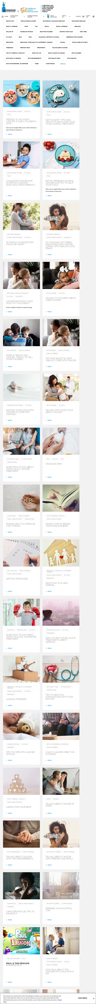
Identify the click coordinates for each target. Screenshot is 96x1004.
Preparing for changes (14, 55)
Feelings (9, 44)
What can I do (59, 66)
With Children (11, 71)
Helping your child (80, 44)
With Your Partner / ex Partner (34, 76)
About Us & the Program (56, 983)
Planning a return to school (64, 49)
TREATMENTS (64, 60)
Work (54, 76)
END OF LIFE (24, 33)
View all (80, 76)
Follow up (23, 44)
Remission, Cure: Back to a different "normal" (60, 55)
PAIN (35, 49)
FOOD (47, 38)
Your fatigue (67, 76)
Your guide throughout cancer (55, 980)
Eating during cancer (42, 33)
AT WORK (26, 27)
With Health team (72, 71)
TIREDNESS (32, 60)
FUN (58, 38)
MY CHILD (23, 49)
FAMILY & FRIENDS (33, 38)
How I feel (9, 49)
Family (69, 38)
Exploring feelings (13, 38)
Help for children (60, 44)
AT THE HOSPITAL (11, 27)
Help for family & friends (33, 987)
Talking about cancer (13, 66)
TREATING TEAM (48, 60)
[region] (48, 998)
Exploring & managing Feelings (68, 33)
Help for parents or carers (34, 982)
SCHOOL (87, 55)
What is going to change (79, 66)
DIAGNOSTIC (56, 27)
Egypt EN (90, 16)
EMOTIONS (9, 33)
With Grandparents (52, 71)
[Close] (94, 998)
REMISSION (33, 55)
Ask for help (41, 27)
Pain (45, 49)
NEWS (49, 986)
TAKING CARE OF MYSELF (14, 60)
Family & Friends (84, 38)
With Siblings (10, 76)
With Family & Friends (30, 71)
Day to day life (72, 27)
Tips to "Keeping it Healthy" (38, 66)
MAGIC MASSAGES (53, 16)
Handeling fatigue (40, 44)
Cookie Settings (82, 998)
